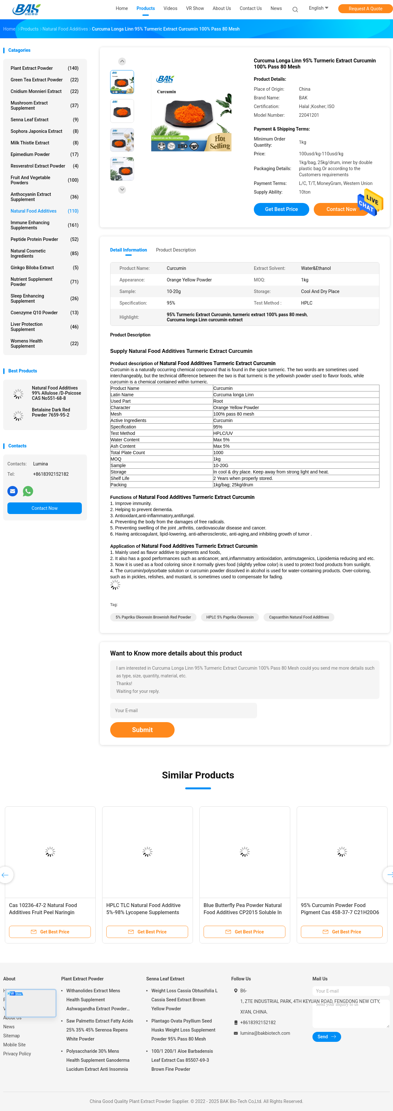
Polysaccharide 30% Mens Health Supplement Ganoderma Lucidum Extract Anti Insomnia (97, 1060)
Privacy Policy (17, 1053)
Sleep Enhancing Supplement (45, 298)
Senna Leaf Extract (45, 119)
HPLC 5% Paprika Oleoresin (230, 617)
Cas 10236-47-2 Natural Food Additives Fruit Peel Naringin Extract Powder (43, 912)
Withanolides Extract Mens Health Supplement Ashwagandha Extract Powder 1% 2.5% (96, 1000)
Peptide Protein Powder (45, 239)
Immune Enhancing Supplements (45, 225)
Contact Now (45, 508)
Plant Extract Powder (45, 68)
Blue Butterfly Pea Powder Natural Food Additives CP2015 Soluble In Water (243, 912)
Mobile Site (14, 1044)
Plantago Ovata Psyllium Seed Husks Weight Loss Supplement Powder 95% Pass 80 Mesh (183, 1030)
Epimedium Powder (45, 154)
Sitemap (11, 1035)
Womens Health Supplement (45, 343)
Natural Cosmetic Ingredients (45, 253)
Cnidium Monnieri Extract (45, 91)
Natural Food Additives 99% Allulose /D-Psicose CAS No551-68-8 (56, 393)
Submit (142, 730)
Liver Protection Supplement (45, 327)
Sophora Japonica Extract (45, 131)
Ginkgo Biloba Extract (45, 267)
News (8, 1026)
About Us (12, 1017)
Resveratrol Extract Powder (45, 166)
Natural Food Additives (45, 211)
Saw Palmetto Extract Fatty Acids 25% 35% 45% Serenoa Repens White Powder (99, 1030)
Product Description (176, 249)
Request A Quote (365, 8)
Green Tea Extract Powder (45, 80)
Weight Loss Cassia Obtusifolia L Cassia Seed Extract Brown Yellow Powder (184, 999)
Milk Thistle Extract (45, 143)
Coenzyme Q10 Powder (45, 312)
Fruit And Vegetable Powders (45, 180)
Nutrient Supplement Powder (45, 282)
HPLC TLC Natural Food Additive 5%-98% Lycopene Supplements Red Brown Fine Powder (143, 912)
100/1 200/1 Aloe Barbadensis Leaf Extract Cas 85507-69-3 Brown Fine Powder (182, 1060)
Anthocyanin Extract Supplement (45, 197)
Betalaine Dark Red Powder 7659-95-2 (51, 412)
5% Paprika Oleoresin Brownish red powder (153, 617)
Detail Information (128, 249)
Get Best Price (281, 209)
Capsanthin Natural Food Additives (299, 617)
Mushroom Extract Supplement (45, 105)
